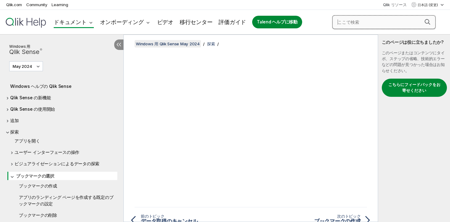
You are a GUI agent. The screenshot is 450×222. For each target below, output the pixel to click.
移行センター (196, 22)
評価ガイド (232, 22)
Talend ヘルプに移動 (277, 21)
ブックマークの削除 (38, 215)
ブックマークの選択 (35, 176)
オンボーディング (122, 22)
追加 (14, 120)
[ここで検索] (384, 22)
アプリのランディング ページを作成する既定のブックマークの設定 (66, 200)
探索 (14, 131)
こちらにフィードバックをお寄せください (414, 87)
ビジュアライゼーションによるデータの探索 (57, 163)
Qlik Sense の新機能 (30, 97)
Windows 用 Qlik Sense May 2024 (168, 43)
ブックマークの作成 (38, 185)
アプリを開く (27, 140)
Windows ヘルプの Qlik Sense (40, 86)
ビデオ (165, 22)
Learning (60, 4)
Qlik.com (14, 4)
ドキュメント (70, 22)
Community (37, 4)
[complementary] (414, 128)
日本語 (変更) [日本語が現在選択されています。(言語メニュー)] (428, 5)
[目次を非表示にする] (118, 44)
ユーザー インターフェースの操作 (47, 152)
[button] (427, 22)
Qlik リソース (395, 4)
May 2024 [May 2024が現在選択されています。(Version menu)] (23, 66)
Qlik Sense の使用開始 (32, 109)
